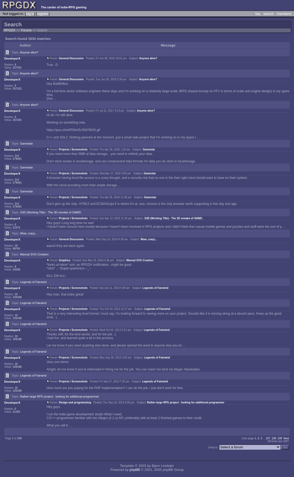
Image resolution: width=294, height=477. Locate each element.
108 (274, 438)
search (268, 14)
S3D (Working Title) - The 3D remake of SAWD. (51, 212)
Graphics (64, 260)
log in (30, 14)
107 (268, 438)
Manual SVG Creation (34, 254)
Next (286, 438)
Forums (26, 30)
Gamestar (26, 143)
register (42, 14)
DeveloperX (12, 58)
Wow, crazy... (28, 233)
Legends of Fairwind (33, 282)
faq (257, 14)
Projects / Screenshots (73, 149)
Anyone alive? (29, 52)
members (284, 14)
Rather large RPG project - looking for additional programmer (59, 396)
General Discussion (71, 58)
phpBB (134, 470)
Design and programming (75, 402)
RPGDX (9, 30)
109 (280, 438)
